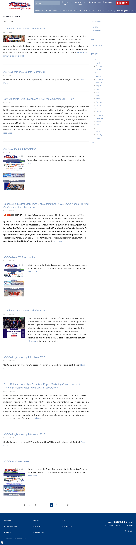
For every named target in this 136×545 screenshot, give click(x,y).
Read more (32, 163)
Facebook (109, 11)
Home (5, 16)
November (99, 79)
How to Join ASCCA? (39, 532)
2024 (94, 109)
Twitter (111, 11)
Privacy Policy (9, 538)
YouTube (114, 11)
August (98, 86)
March (98, 63)
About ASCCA (39, 11)
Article (95, 27)
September (100, 82)
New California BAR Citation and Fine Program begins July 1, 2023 (39, 99)
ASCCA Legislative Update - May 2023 (24, 357)
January (98, 69)
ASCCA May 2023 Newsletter (19, 257)
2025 (94, 73)
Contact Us (100, 11)
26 (68, 505)
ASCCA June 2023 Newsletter (19, 149)
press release (97, 45)
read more (7, 133)
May (97, 92)
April (97, 95)
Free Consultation (96, 2)
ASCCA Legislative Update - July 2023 (24, 72)
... (62, 505)
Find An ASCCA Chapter (80, 3)
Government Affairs (66, 11)
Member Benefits (89, 11)
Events (55, 11)
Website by (21, 538)
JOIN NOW (123, 3)
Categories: (96, 21)
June (97, 89)
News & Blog (78, 11)
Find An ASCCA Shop (66, 3)
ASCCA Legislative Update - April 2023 (24, 434)
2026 (94, 60)
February (99, 66)
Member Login (108, 2)
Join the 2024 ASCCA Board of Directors (25, 310)
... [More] (93, 142)
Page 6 (17, 16)
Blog (11, 16)
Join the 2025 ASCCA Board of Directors (25, 28)
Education (48, 11)
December (99, 76)
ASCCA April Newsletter (16, 461)
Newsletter (97, 30)
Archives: (95, 54)
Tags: (93, 39)
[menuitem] (39, 11)
